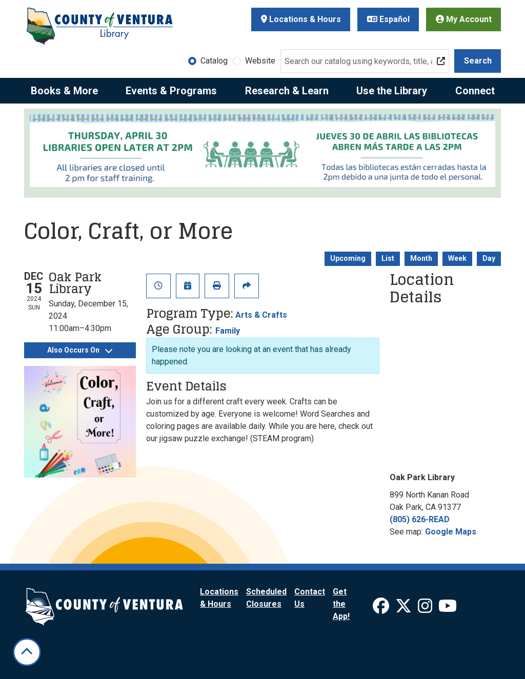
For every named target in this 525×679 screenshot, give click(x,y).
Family (227, 331)
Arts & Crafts (261, 315)
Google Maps (450, 532)
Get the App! (341, 604)
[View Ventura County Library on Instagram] (426, 609)
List (387, 258)
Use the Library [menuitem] (391, 91)
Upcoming (348, 258)
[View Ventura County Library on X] (404, 609)
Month (421, 258)
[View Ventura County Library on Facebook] (382, 609)
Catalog (214, 61)
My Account (464, 19)
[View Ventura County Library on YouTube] (447, 609)
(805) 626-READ (420, 519)
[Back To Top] (27, 652)
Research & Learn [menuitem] (287, 91)
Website (260, 61)
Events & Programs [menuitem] (171, 91)
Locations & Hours (301, 19)
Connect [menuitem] (475, 91)
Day (488, 258)
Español (388, 19)
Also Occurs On (79, 350)
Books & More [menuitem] (64, 91)
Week (457, 258)
